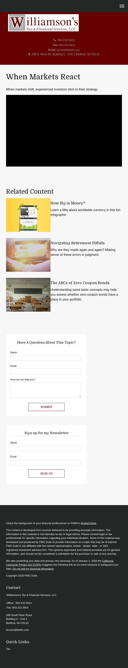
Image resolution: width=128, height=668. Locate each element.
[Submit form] (46, 407)
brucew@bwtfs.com (68, 49)
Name (13, 352)
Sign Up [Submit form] (46, 473)
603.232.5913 (66, 40)
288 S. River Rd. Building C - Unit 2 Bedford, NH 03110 (66, 54)
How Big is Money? (67, 203)
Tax (8, 648)
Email (13, 366)
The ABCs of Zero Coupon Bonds (79, 283)
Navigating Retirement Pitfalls (77, 243)
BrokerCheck (88, 523)
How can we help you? (22, 379)
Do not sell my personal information (33, 568)
